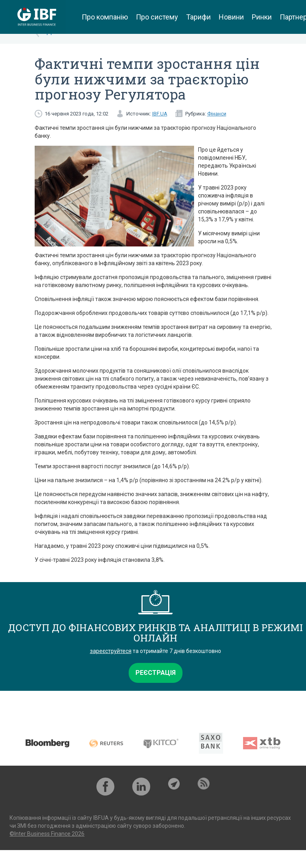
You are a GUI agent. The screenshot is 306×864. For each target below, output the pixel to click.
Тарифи (198, 17)
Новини (231, 17)
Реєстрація (155, 672)
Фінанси (216, 114)
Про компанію (105, 17)
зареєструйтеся (110, 651)
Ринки (262, 17)
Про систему (157, 17)
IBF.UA (159, 114)
